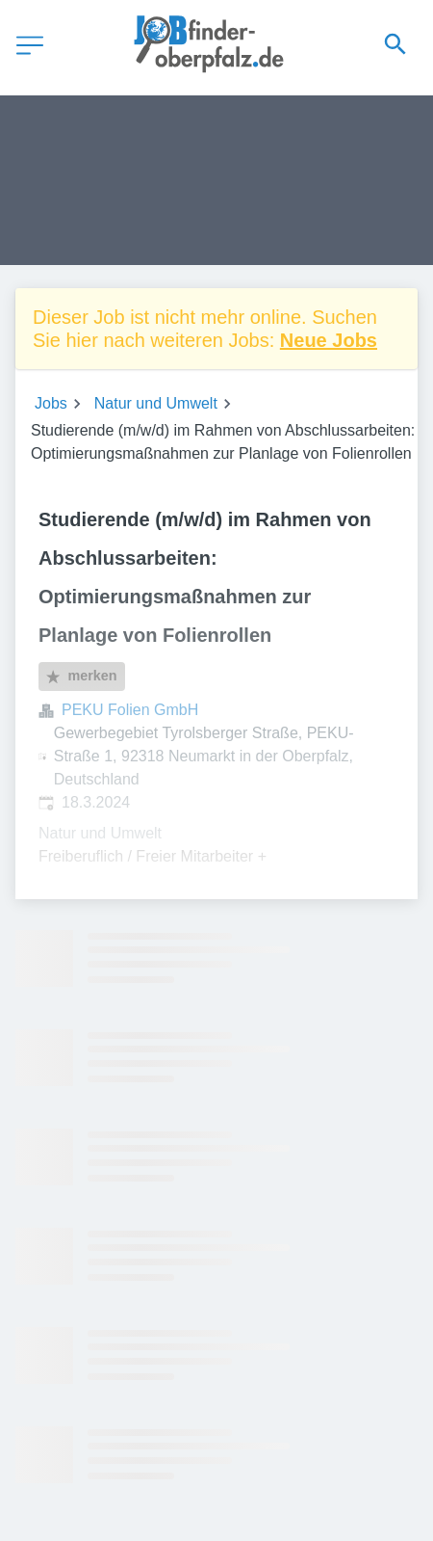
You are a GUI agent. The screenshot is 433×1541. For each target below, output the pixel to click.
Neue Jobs (328, 340)
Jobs (51, 403)
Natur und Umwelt (155, 403)
